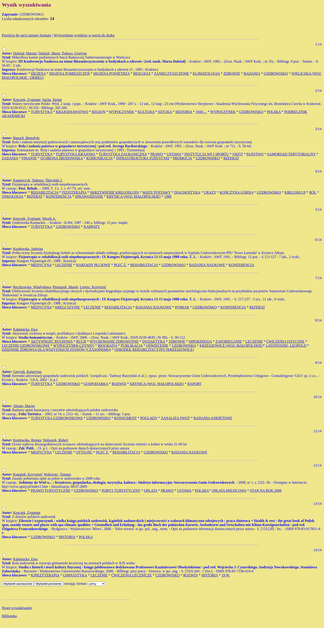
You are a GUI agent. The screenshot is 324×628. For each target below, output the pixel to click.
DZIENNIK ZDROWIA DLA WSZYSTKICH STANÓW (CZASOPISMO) (56, 349)
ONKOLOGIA (12, 196)
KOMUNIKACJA (99, 158)
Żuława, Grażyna (74, 53)
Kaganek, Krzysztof (27, 474)
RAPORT (194, 384)
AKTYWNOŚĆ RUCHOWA (51, 341)
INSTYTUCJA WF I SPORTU (206, 154)
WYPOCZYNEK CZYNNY (73, 345)
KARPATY (92, 227)
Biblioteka (9, 616)
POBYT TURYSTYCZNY (121, 490)
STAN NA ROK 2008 (265, 490)
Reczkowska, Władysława (32, 287)
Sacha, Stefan (52, 100)
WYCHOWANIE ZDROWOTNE (114, 341)
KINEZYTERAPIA (45, 575)
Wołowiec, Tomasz (57, 474)
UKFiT (237, 154)
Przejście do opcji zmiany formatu (26, 35)
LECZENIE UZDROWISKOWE (26, 345)
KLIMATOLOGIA (206, 73)
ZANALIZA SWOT (175, 418)
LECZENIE (63, 265)
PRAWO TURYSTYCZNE (50, 490)
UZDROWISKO (276, 73)
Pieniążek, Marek (65, 287)
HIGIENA (38, 73)
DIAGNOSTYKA (187, 192)
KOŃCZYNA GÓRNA (236, 192)
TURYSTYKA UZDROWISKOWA (57, 418)
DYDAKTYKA (153, 341)
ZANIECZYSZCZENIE (171, 73)
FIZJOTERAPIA (74, 192)
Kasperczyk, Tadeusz (28, 180)
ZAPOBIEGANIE (228, 341)
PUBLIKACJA (132, 345)
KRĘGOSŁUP (295, 192)
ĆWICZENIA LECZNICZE (131, 575)
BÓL (312, 192)
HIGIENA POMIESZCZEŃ (69, 73)
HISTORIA (184, 112)
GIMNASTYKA (75, 575)
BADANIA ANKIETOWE (213, 418)
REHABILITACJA (44, 192)
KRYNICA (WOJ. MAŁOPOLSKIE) (134, 196)
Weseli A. (49, 218)
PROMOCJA (182, 158)
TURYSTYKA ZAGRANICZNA (123, 154)
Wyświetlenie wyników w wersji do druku (84, 35)
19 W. (226, 575)
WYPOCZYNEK (121, 112)
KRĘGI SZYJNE (67, 307)
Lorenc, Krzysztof (93, 287)
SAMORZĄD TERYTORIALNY (291, 154)
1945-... (201, 112)
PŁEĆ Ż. (120, 265)
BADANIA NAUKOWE (207, 265)
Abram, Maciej (24, 406)
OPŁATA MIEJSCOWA (229, 490)
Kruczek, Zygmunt (26, 100)
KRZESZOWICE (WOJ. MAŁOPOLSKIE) (231, 345)
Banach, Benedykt (26, 138)
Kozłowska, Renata (27, 440)
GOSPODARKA (96, 384)
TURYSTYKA (41, 112)
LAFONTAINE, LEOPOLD (286, 345)
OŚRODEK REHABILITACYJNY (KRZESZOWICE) (154, 349)
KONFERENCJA (58, 196)
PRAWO (156, 154)
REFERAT (231, 158)
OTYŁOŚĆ (84, 452)
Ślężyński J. (54, 180)
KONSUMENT (125, 418)
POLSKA (274, 112)
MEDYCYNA (41, 265)
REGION (98, 112)
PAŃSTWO (254, 154)
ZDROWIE (231, 73)
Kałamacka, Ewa (25, 329)
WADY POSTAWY (156, 192)
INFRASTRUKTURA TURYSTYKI (142, 158)
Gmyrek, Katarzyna (27, 372)
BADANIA (252, 73)
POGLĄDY (148, 418)
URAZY (210, 192)
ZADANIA (10, 158)
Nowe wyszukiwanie (17, 608)
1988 (167, 196)
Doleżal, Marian (24, 53)
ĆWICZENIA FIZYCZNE (285, 341)
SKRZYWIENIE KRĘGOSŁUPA (114, 192)
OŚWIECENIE (157, 345)
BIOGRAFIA (107, 345)
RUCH (81, 341)
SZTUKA (165, 112)
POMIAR (182, 307)
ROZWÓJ (119, 384)
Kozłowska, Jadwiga (28, 249)
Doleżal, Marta (49, 53)
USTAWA (174, 154)
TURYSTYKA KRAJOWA (75, 154)
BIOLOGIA (141, 73)
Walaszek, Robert (55, 440)
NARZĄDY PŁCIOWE (93, 265)
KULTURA (146, 112)
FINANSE (29, 158)
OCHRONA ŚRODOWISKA (61, 158)
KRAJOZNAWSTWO (72, 112)
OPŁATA (150, 490)
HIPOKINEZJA (200, 341)
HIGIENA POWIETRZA (111, 73)
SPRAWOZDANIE (89, 196)
